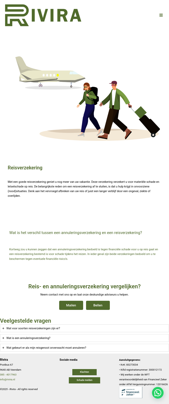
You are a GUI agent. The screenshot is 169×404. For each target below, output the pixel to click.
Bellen (97, 305)
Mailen (71, 305)
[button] (84, 372)
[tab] (84, 328)
